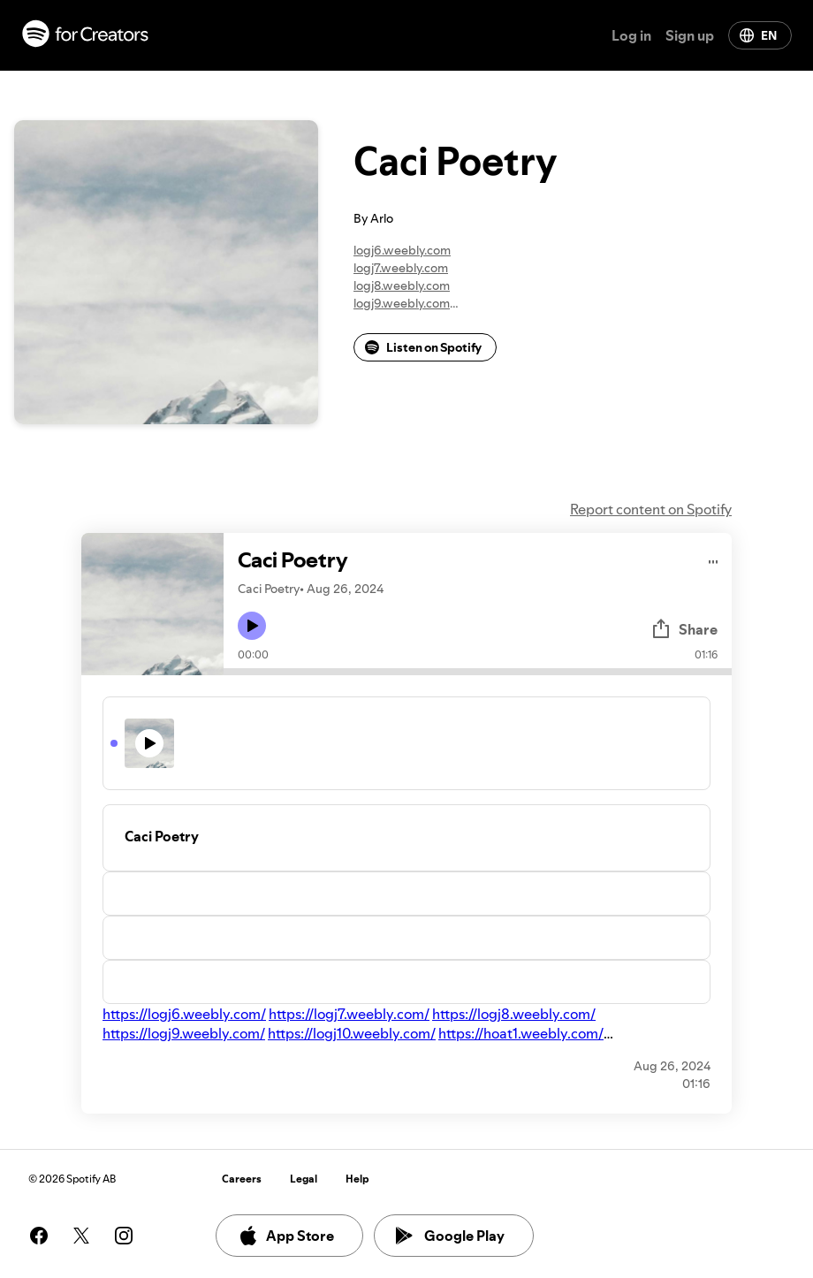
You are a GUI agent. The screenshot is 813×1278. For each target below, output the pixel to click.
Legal (303, 1178)
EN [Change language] (758, 35)
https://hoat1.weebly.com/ (521, 1033)
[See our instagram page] (123, 1235)
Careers (242, 1178)
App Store (286, 1235)
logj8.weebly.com (401, 285)
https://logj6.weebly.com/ (184, 1013)
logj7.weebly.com (400, 268)
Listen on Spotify (423, 347)
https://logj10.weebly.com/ (352, 1033)
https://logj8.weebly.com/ (514, 1013)
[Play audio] (713, 559)
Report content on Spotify (651, 509)
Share (684, 629)
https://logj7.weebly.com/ (349, 1013)
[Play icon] (252, 626)
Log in (631, 35)
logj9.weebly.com (401, 303)
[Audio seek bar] (478, 671)
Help (357, 1178)
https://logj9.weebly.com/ (184, 1033)
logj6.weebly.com (402, 250)
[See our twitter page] (81, 1235)
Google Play (450, 1235)
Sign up (689, 35)
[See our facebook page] (38, 1235)
